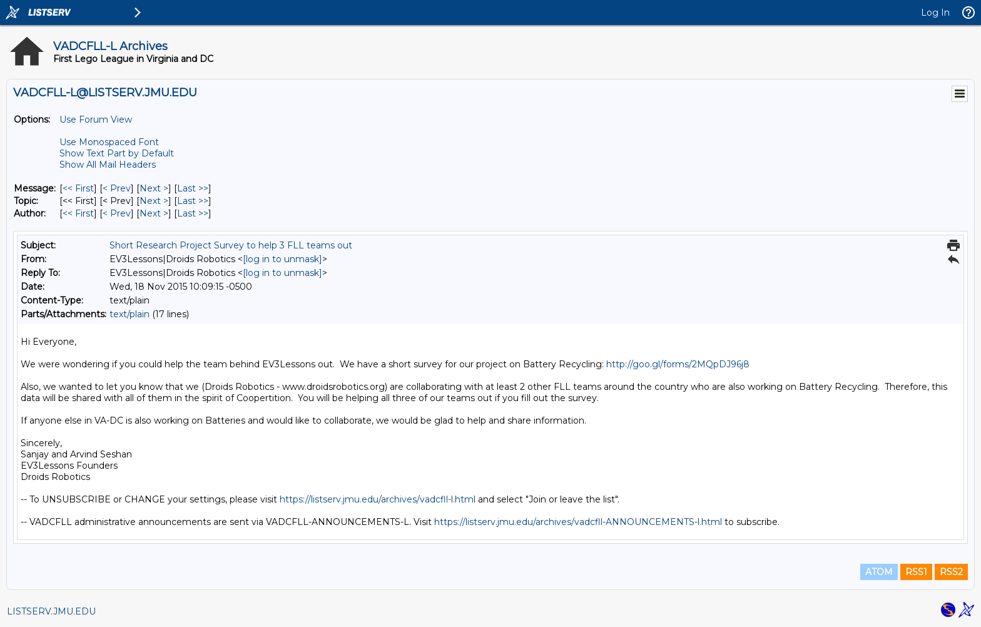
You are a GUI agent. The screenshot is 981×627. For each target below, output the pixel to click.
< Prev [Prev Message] (117, 188)
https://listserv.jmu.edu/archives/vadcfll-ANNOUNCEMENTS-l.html (578, 522)
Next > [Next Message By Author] (154, 213)
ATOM (879, 572)
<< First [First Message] (78, 188)
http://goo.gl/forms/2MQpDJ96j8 (678, 364)
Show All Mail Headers (107, 164)
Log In (935, 12)
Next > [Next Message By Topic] (154, 200)
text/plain (129, 314)
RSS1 (916, 572)
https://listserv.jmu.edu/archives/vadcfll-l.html (377, 499)
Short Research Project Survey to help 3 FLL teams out (230, 245)
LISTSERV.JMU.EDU (51, 611)
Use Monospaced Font (109, 142)
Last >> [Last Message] (192, 188)
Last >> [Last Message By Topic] (192, 200)
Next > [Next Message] (154, 188)
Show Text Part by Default (116, 153)
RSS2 (951, 572)
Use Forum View (95, 119)
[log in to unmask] (282, 259)
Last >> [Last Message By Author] (192, 213)
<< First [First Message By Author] (78, 213)
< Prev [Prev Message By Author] (117, 213)
